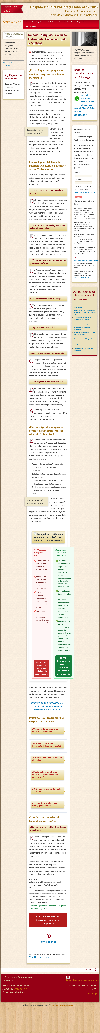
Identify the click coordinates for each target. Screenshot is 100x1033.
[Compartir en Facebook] (47, 958)
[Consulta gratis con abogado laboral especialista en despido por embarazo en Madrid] (85, 318)
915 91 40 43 (13, 21)
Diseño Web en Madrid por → (63, 1005)
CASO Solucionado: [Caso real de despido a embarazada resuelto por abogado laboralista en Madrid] (83, 349)
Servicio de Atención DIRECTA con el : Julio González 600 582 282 (84, 105)
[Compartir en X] (42, 958)
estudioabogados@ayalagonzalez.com (85, 260)
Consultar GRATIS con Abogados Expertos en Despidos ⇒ (48, 920)
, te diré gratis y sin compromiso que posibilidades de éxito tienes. (48, 706)
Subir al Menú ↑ (89, 970)
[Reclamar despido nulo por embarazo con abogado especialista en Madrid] (85, 306)
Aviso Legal (92, 994)
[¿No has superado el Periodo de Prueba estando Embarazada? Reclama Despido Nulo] (85, 333)
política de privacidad (84, 193)
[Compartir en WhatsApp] (31, 958)
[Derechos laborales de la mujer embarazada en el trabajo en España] (85, 343)
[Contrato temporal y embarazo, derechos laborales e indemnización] (85, 324)
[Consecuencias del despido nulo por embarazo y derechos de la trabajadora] (85, 339)
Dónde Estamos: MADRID (10, 64)
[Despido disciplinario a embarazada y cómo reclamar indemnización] (85, 328)
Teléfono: (79, 180)
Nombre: (78, 173)
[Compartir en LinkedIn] (36, 958)
